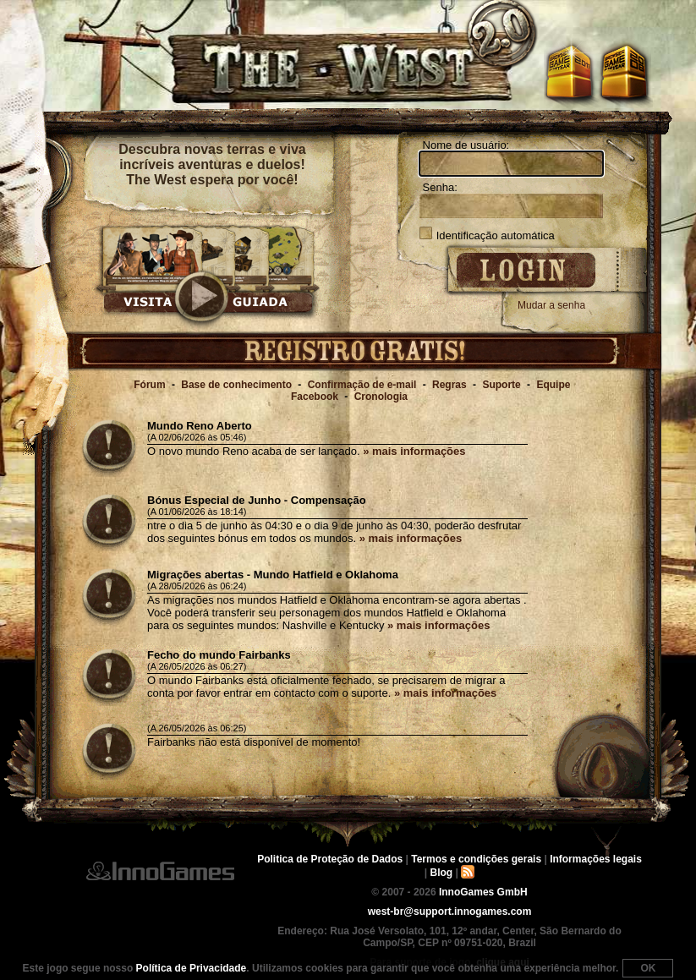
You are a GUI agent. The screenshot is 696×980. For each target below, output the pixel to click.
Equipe (553, 385)
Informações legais (596, 859)
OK (647, 968)
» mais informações (414, 451)
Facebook (314, 396)
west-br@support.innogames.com (450, 911)
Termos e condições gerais (476, 859)
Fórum (149, 385)
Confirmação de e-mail (362, 385)
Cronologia (381, 396)
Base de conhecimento (236, 385)
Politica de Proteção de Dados (330, 859)
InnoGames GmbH (160, 871)
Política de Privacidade (191, 968)
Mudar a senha (551, 305)
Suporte (501, 385)
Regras (449, 385)
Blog (441, 873)
